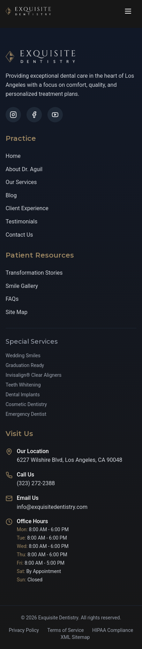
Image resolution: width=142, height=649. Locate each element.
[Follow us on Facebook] (34, 114)
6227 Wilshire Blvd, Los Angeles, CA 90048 (69, 460)
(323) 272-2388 (36, 483)
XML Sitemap (75, 637)
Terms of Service (65, 630)
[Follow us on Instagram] (13, 114)
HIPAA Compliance (112, 630)
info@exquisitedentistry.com (52, 507)
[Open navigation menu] (128, 11)
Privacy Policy (24, 630)
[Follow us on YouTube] (55, 114)
